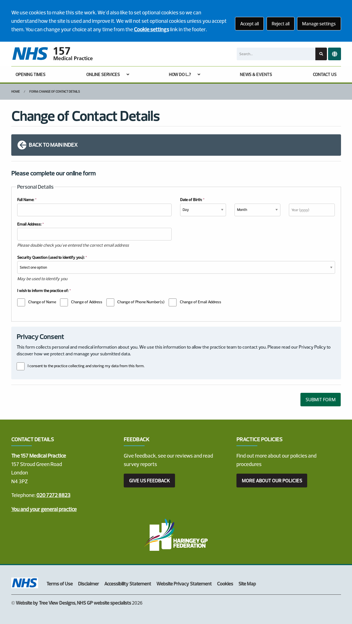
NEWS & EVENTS (256, 74)
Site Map (247, 584)
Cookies (225, 584)
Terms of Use (60, 584)
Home (15, 91)
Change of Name (42, 301)
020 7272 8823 (53, 495)
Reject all (280, 23)
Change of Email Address (200, 301)
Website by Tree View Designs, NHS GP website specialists (73, 603)
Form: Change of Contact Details (54, 91)
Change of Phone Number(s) (141, 301)
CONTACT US (324, 74)
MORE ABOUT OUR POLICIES (272, 480)
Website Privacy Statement (184, 584)
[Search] (276, 54)
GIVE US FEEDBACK (149, 480)
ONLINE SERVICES (103, 74)
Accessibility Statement (127, 584)
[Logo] (52, 54)
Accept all (249, 23)
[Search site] (321, 54)
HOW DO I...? (180, 74)
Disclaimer (88, 584)
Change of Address (86, 301)
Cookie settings (151, 29)
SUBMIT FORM (320, 399)
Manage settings (319, 23)
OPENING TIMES (30, 74)
